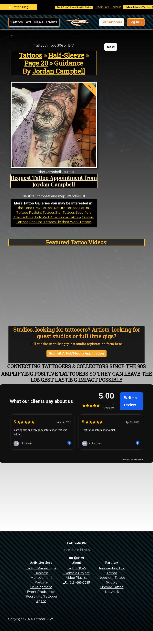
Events (51, 22)
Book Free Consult (115, 7)
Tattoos (17, 22)
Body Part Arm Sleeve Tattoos (57, 217)
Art (28, 22)
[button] (111, 22)
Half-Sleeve (66, 55)
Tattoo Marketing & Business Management (41, 573)
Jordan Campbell (58, 71)
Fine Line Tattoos (42, 222)
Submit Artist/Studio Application (76, 353)
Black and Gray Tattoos (35, 208)
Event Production (41, 592)
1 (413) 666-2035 (76, 582)
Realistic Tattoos (42, 212)
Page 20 (36, 63)
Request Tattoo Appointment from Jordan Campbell (54, 181)
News (38, 22)
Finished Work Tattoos (73, 222)
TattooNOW (76, 568)
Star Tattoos (65, 212)
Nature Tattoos (66, 208)
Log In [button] (134, 22)
